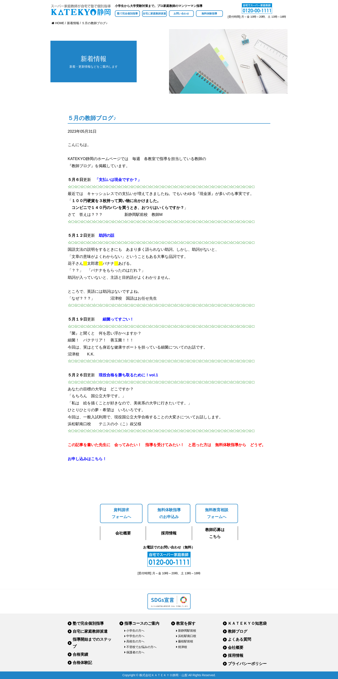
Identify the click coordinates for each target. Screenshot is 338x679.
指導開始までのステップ (92, 642)
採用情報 (169, 533)
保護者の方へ (135, 652)
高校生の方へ (135, 641)
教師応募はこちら (215, 533)
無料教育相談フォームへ (216, 513)
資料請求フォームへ (121, 513)
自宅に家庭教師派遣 (154, 13)
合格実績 (80, 654)
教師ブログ (237, 631)
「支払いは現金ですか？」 (118, 180)
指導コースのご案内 (141, 623)
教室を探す (186, 623)
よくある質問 (239, 639)
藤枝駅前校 (185, 641)
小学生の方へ (135, 630)
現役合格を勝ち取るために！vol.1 (128, 375)
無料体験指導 (209, 13)
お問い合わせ (181, 13)
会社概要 (123, 533)
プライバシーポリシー (247, 664)
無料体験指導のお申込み (169, 513)
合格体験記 (82, 662)
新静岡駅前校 (187, 630)
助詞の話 (106, 235)
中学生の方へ (135, 636)
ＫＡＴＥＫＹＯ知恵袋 (247, 623)
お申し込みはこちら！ (87, 459)
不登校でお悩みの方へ (141, 647)
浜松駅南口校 (187, 636)
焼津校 (182, 647)
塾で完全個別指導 (127, 13)
